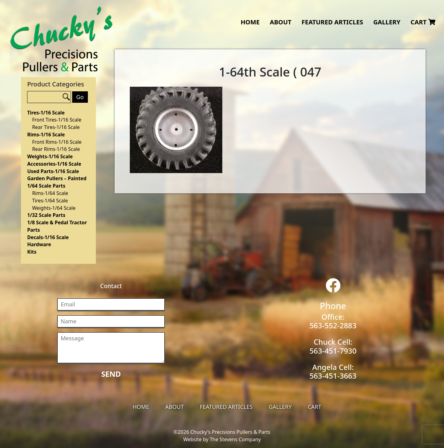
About (280, 22)
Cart (423, 22)
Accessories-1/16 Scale (54, 163)
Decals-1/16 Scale (48, 237)
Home (250, 22)
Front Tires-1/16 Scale (56, 119)
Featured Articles (332, 22)
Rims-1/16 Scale (46, 134)
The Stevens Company (235, 439)
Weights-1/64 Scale (54, 208)
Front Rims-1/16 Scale (56, 142)
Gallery (386, 22)
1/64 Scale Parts (46, 185)
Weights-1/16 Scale (50, 156)
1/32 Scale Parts (46, 215)
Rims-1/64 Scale (50, 193)
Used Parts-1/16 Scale (53, 171)
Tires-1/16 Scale (45, 112)
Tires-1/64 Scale (50, 200)
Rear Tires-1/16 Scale (56, 127)
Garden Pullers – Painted (56, 178)
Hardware (39, 244)
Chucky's (61, 39)
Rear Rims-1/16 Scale (56, 149)
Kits (31, 251)
